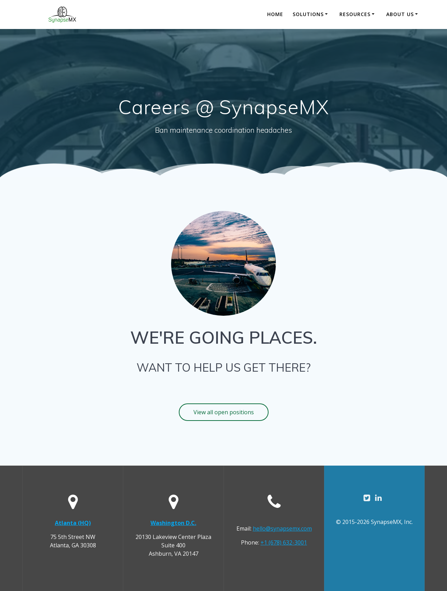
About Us (400, 14)
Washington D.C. (173, 523)
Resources (355, 14)
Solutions (308, 14)
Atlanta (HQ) (73, 523)
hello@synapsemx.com (282, 528)
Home (275, 14)
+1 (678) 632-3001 (284, 542)
